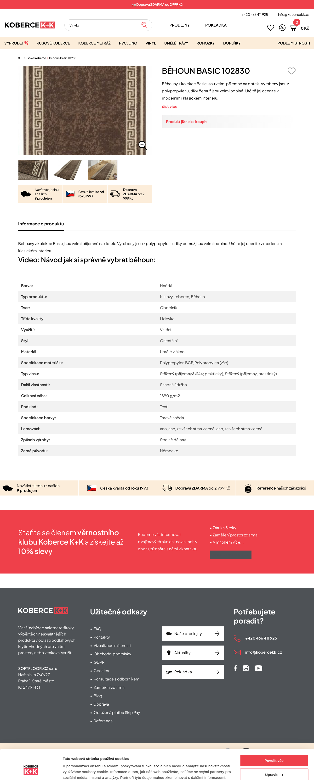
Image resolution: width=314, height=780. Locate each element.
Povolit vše (273, 735)
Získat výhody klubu (230, 555)
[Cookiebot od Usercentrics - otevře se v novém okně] (31, 770)
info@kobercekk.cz (293, 14)
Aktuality (182, 652)
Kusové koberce (53, 43)
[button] (282, 27)
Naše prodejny (188, 633)
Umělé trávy (176, 43)
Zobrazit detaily (76, 771)
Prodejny (180, 25)
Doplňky (232, 43)
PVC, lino (128, 43)
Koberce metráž (94, 43)
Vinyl (151, 43)
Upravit (274, 749)
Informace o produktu (41, 223)
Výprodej (13, 43)
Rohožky (206, 43)
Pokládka (216, 25)
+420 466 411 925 (255, 14)
